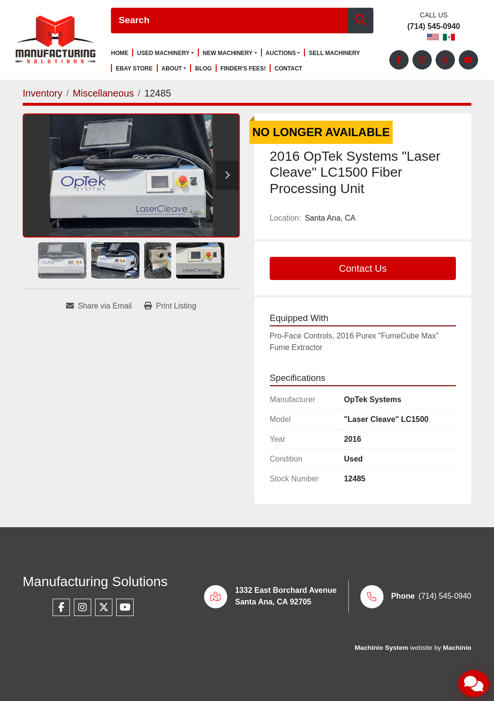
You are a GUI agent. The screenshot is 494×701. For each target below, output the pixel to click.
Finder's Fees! (243, 69)
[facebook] (399, 60)
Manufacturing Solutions (95, 581)
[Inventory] (42, 93)
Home (119, 53)
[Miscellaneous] (103, 93)
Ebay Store (134, 69)
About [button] (172, 68)
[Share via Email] (99, 306)
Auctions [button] (281, 53)
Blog (203, 69)
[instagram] (422, 60)
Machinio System (381, 647)
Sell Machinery (334, 53)
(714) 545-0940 (433, 26)
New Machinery (228, 53)
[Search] (229, 20)
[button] (165, 53)
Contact (288, 69)
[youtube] (468, 60)
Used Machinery (163, 53)
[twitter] (445, 60)
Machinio (457, 647)
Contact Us (363, 268)
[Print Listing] (170, 306)
